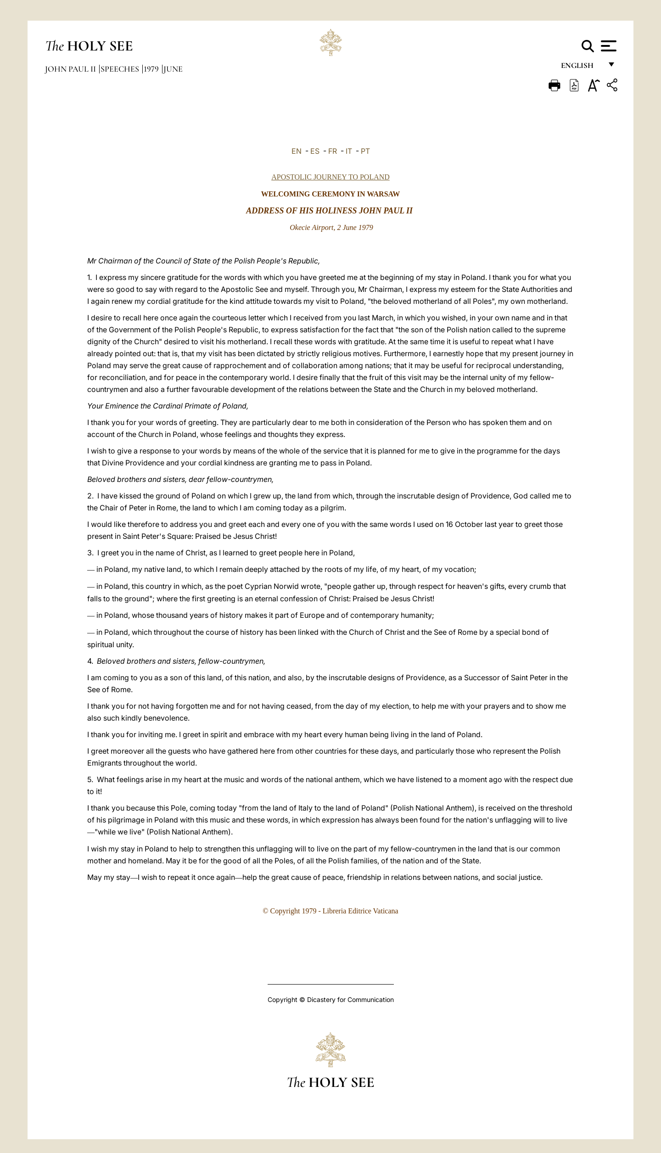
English (581, 68)
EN (296, 151)
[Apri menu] (607, 46)
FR (332, 151)
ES (314, 151)
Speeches (121, 69)
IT (349, 151)
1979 (152, 69)
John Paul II (71, 69)
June (173, 69)
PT (365, 151)
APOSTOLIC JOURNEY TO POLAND (330, 177)
